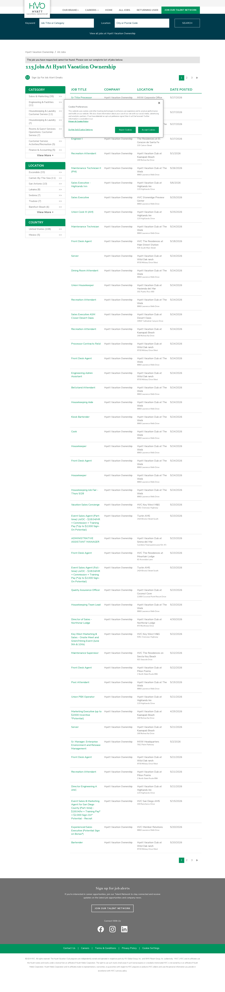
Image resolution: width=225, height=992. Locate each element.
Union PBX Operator (82, 696)
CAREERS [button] (92, 10)
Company (112, 90)
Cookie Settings (150, 944)
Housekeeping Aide (81, 402)
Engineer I (76, 138)
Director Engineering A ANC (86, 786)
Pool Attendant (80, 682)
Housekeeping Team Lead (85, 604)
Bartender (76, 839)
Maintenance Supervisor (84, 653)
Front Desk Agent (81, 241)
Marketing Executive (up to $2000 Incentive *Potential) (85, 715)
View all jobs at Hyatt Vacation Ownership (112, 33)
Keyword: (30, 23)
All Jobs (61, 52)
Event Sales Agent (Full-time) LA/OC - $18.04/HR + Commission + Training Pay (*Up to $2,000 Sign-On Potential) (86, 574)
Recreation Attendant (83, 153)
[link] (112, 53)
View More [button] (44, 155)
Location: (106, 23)
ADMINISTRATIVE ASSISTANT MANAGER (85, 540)
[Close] (159, 103)
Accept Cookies (148, 130)
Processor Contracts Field (85, 343)
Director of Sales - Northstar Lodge (81, 621)
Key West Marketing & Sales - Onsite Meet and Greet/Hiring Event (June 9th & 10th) (84, 639)
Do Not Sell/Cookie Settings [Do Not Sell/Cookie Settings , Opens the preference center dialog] (80, 129)
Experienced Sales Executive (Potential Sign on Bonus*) (85, 827)
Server (74, 256)
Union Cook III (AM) (81, 212)
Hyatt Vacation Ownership (39, 52)
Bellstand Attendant (82, 387)
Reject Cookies (125, 130)
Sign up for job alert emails (44, 77)
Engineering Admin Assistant (81, 374)
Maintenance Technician (83, 226)
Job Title (79, 90)
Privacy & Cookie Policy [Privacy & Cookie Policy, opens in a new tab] (78, 121)
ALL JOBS (124, 10)
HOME (108, 10)
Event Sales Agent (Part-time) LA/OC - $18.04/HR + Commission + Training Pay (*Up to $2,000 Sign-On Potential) (86, 522)
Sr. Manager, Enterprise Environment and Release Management (85, 745)
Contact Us (69, 944)
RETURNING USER (147, 10)
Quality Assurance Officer (85, 590)
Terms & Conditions (105, 944)
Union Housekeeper (82, 285)
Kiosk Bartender (80, 417)
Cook (74, 431)
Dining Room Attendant (84, 270)
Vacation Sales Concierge (84, 504)
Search (187, 23)
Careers (85, 944)
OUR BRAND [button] (70, 10)
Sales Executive (80, 197)
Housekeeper (78, 446)
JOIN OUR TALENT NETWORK (181, 10)
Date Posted (181, 90)
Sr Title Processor (81, 97)
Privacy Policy (129, 944)
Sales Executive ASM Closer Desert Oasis (83, 316)
